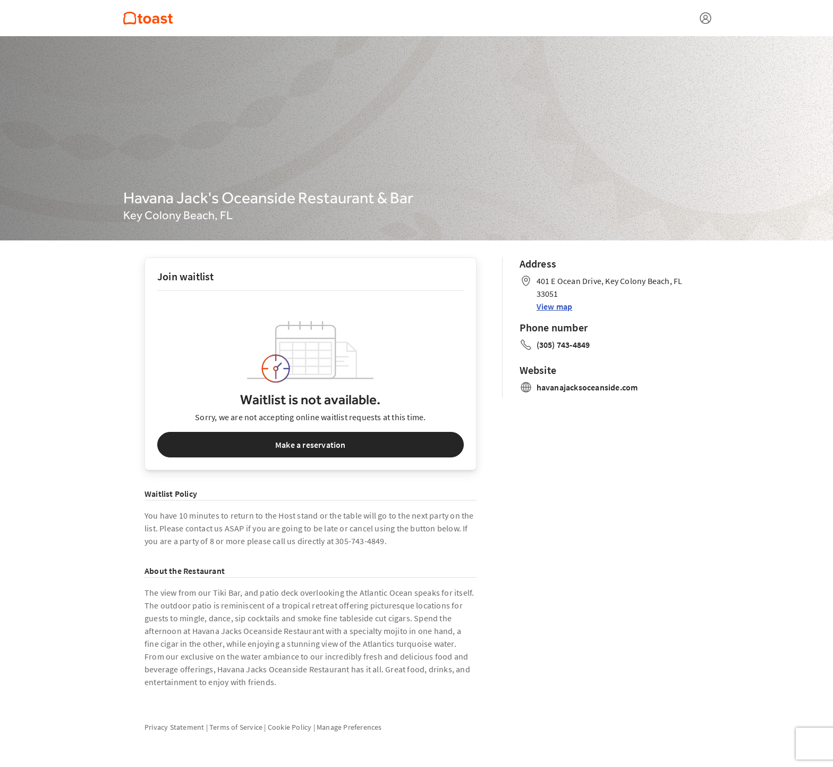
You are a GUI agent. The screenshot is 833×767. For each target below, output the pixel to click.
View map (555, 306)
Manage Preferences (349, 727)
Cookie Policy (290, 727)
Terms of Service (235, 727)
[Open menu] (705, 18)
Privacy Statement (174, 727)
